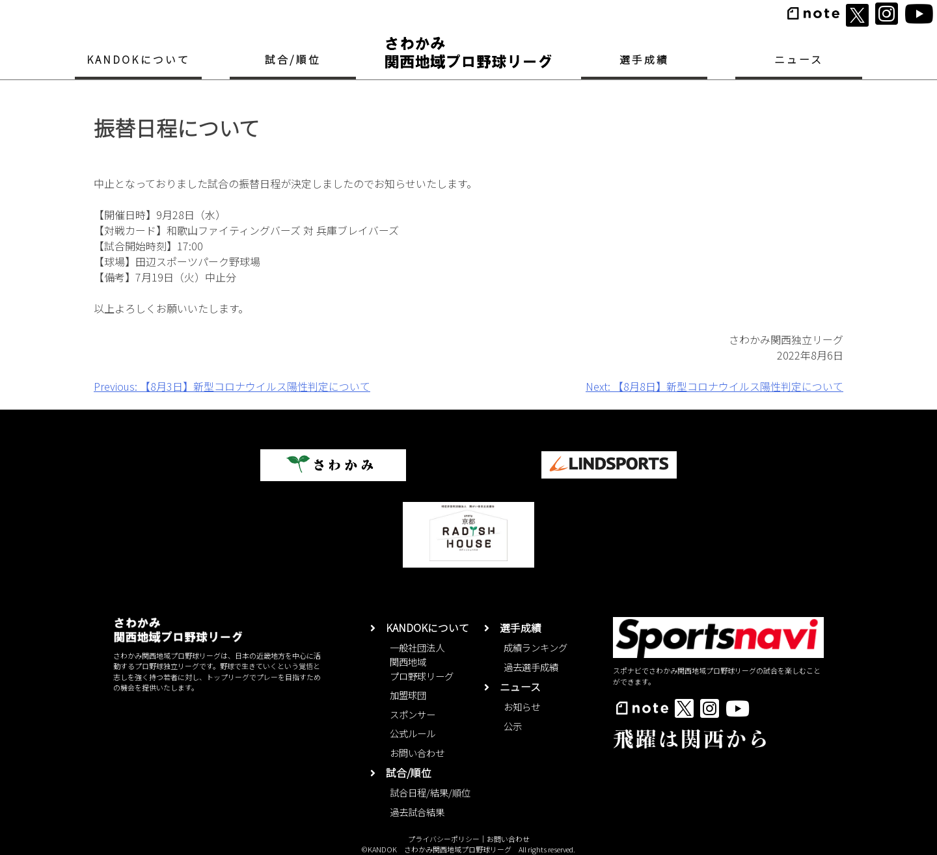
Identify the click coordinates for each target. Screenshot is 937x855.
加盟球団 (408, 695)
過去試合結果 (417, 812)
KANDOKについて (139, 59)
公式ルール (412, 733)
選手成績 (644, 59)
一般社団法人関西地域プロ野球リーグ (422, 661)
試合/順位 (293, 59)
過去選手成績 (531, 667)
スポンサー (412, 714)
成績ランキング (535, 647)
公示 (513, 726)
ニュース (799, 59)
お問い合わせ (417, 752)
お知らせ (522, 706)
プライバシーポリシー (444, 839)
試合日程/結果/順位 (430, 792)
